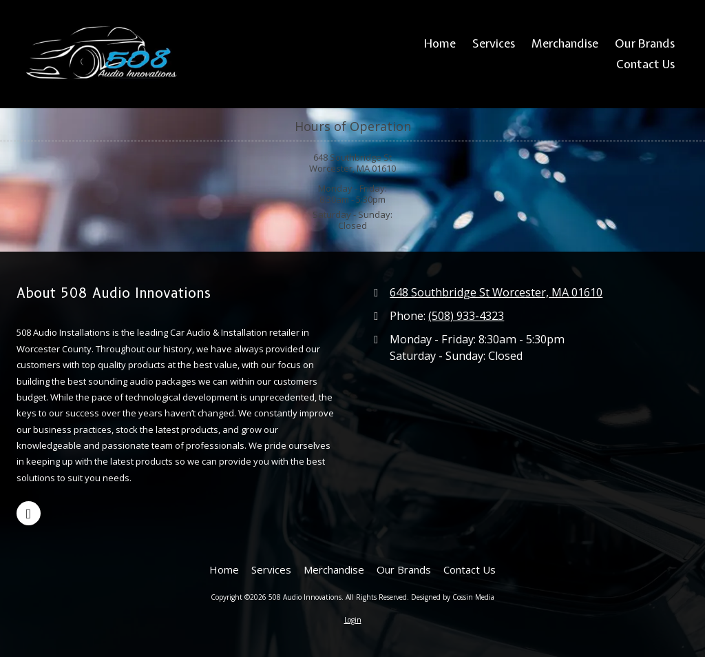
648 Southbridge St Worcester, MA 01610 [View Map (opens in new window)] (496, 292)
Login (352, 620)
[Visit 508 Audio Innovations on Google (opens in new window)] (29, 513)
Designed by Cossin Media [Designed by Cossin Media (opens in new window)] (452, 597)
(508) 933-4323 (466, 315)
